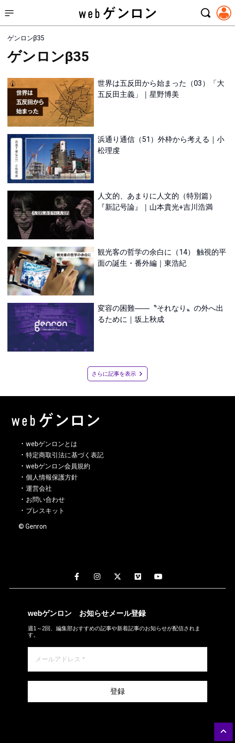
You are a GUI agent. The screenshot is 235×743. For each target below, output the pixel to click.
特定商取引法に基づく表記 (65, 455)
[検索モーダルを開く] (205, 13)
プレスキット (45, 510)
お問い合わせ (45, 499)
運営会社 (39, 488)
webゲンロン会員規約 (58, 466)
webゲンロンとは (51, 444)
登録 (117, 691)
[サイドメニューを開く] (9, 13)
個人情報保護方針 (52, 477)
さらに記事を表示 (117, 374)
